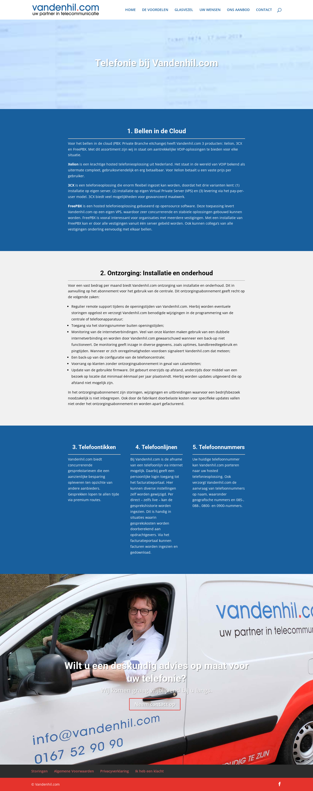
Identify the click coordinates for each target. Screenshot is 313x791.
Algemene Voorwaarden (74, 771)
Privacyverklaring (114, 771)
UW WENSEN (210, 10)
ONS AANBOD (238, 10)
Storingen (39, 771)
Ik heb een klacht (149, 771)
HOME (130, 10)
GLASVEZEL (184, 10)
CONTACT (264, 10)
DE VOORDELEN (155, 10)
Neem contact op (154, 704)
